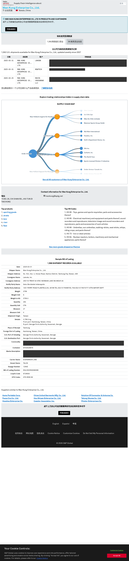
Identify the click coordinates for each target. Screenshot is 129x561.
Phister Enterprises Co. (91, 401)
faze (5, 226)
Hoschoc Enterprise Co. (12, 401)
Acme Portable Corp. (11, 395)
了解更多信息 (47, 88)
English (56, 424)
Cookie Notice (54, 433)
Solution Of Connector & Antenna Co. (97, 395)
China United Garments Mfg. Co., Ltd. (50, 395)
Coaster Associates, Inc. (44, 401)
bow (5, 219)
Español (65, 424)
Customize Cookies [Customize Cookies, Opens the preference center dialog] (116, 553)
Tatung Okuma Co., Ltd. (91, 398)
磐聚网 (8, 3)
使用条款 (19, 433)
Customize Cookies (71, 433)
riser (5, 222)
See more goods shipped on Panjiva (64, 247)
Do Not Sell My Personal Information (98, 433)
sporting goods (9, 212)
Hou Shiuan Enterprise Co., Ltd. (47, 398)
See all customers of (66, 180)
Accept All (116, 558)
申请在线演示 (11, 29)
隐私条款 (40, 433)
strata (6, 216)
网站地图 (29, 433)
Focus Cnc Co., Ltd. (10, 398)
